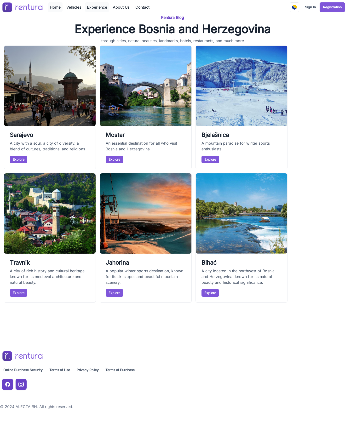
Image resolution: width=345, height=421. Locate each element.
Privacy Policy (88, 370)
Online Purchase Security (23, 370)
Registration (332, 7)
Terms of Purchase (120, 370)
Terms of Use (59, 370)
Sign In (310, 7)
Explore (18, 159)
